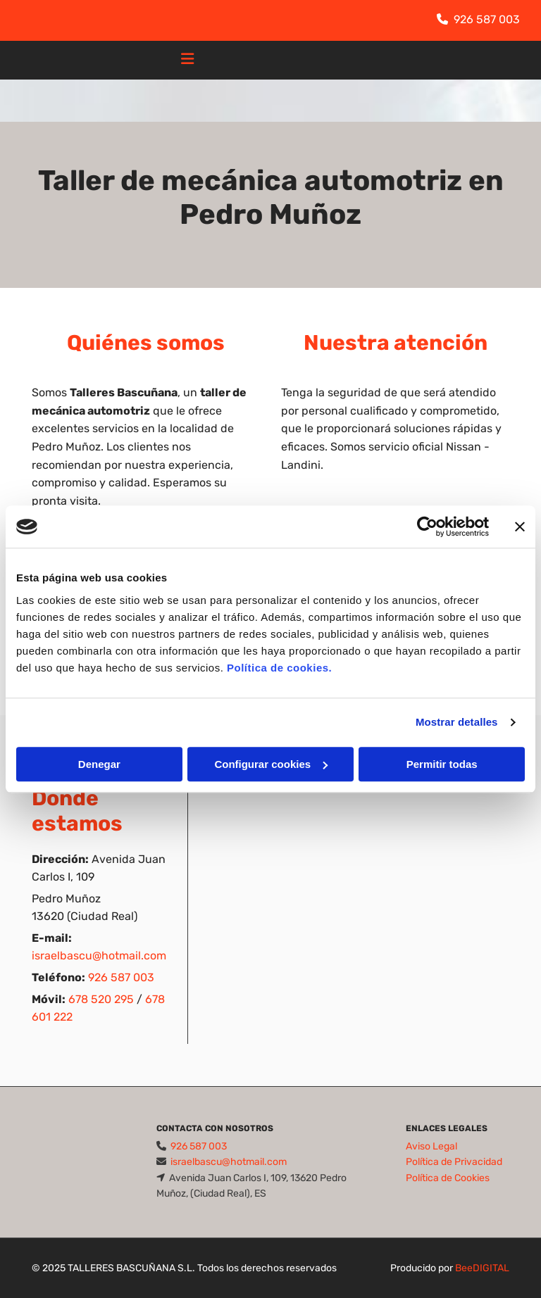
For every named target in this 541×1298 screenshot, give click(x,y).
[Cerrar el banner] (520, 526)
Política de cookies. (279, 668)
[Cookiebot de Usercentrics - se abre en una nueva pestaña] (427, 526)
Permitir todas (442, 764)
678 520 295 (101, 999)
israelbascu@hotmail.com (99, 955)
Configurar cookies (271, 764)
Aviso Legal (431, 1146)
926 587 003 (487, 19)
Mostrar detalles (457, 722)
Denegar (99, 764)
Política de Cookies (448, 1178)
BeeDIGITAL (482, 1268)
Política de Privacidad (454, 1162)
